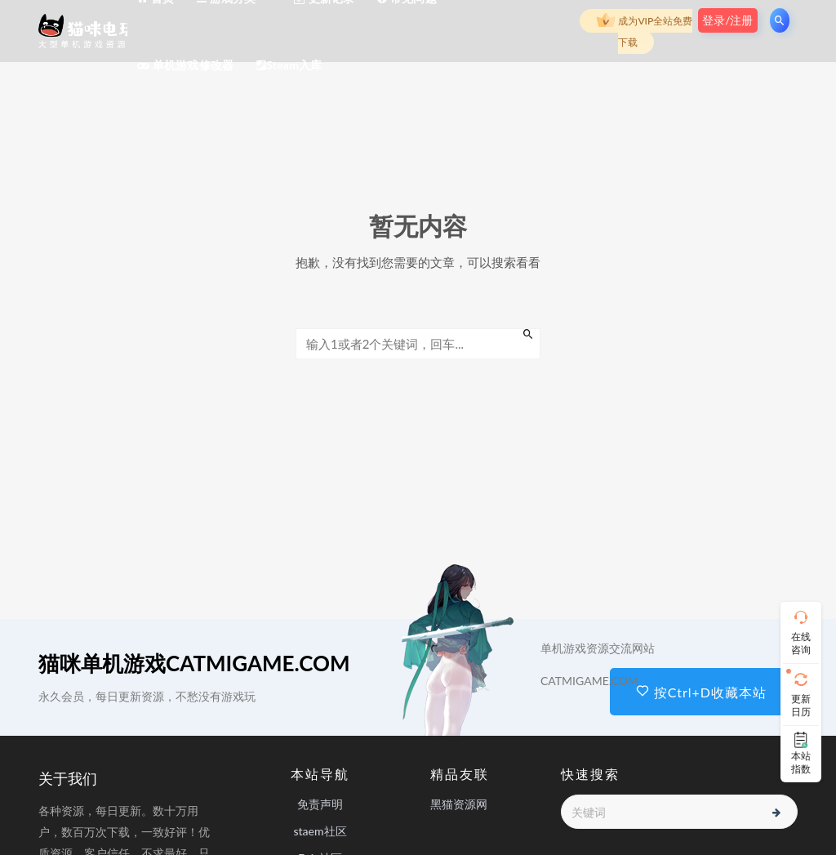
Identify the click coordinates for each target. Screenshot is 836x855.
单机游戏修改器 (185, 65)
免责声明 (320, 804)
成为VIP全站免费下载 (644, 29)
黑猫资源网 (458, 804)
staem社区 (319, 831)
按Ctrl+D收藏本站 (701, 692)
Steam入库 (289, 65)
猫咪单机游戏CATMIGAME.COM (194, 663)
